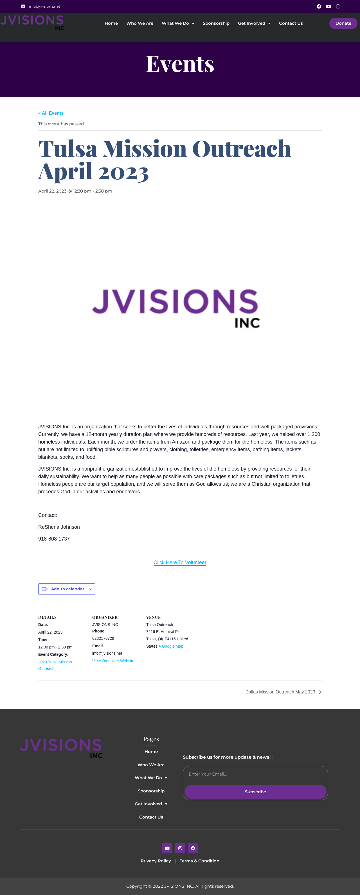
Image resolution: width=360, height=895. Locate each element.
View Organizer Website (113, 661)
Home (111, 23)
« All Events (51, 113)
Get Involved (254, 23)
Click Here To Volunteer (180, 562)
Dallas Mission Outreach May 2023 (280, 692)
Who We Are (139, 23)
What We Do (178, 23)
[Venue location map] (230, 642)
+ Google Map (171, 646)
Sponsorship (216, 23)
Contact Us (291, 23)
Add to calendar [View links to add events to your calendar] (67, 589)
